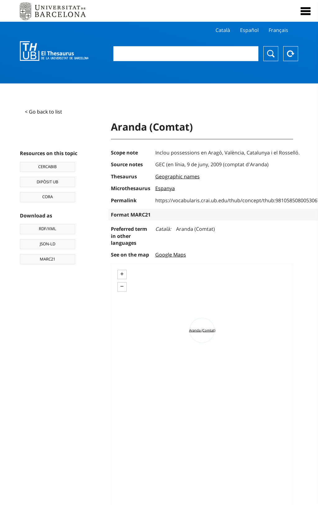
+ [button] (122, 274)
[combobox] (185, 53)
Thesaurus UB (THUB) (54, 51)
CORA (47, 196)
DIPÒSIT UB (47, 182)
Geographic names (177, 176)
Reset (290, 53)
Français (278, 30)
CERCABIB (47, 166)
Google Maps (170, 254)
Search (270, 53)
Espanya (165, 188)
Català (223, 30)
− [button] (122, 286)
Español (249, 30)
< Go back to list (43, 111)
